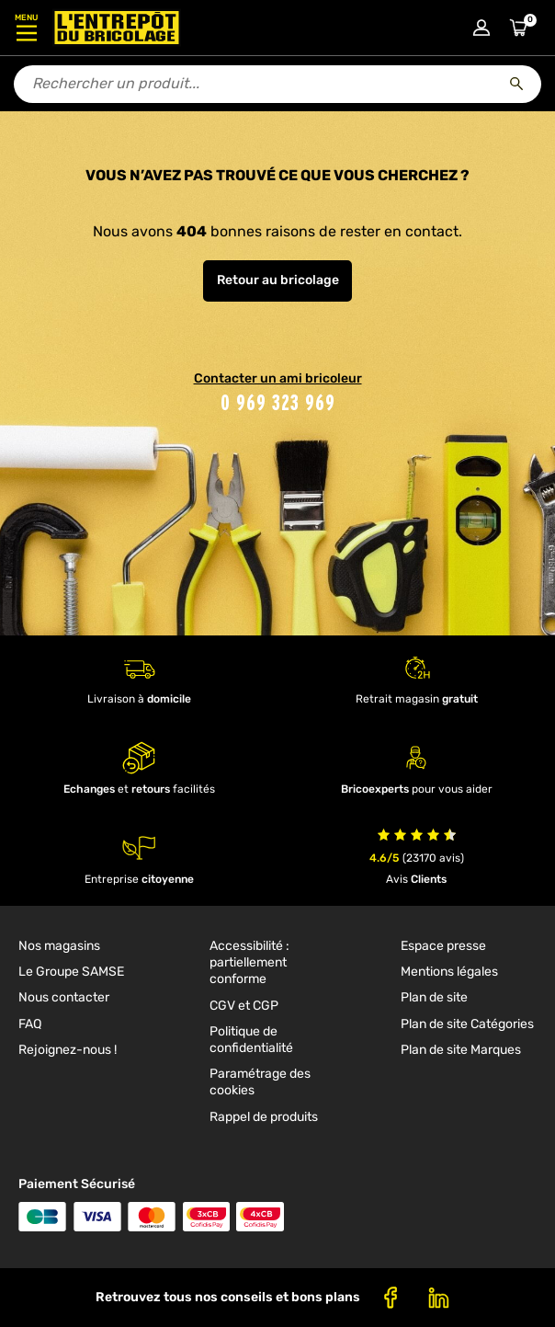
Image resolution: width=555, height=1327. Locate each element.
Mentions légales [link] (449, 971)
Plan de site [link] (434, 997)
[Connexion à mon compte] (481, 27)
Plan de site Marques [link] (461, 1050)
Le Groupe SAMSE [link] (71, 971)
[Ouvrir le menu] (26, 27)
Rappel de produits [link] (264, 1117)
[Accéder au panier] (518, 27)
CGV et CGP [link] (244, 1005)
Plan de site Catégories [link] (467, 1024)
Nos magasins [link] (59, 946)
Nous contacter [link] (63, 997)
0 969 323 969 (278, 402)
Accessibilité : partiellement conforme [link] (249, 962)
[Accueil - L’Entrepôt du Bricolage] (116, 28)
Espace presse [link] (443, 946)
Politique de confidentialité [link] (251, 1040)
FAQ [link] (29, 1024)
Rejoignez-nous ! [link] (67, 1050)
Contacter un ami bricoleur (278, 378)
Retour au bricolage (278, 280)
